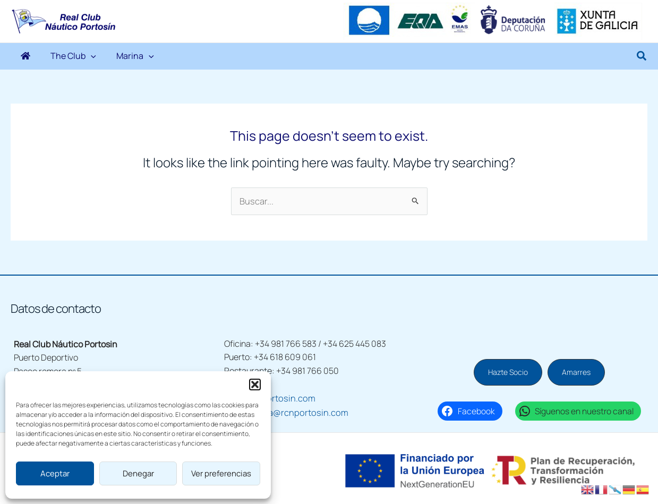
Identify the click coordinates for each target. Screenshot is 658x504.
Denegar (138, 473)
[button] (255, 384)
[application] (76, 56)
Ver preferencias (221, 473)
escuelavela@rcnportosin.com (281, 411)
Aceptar (55, 473)
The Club (59, 56)
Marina (111, 56)
